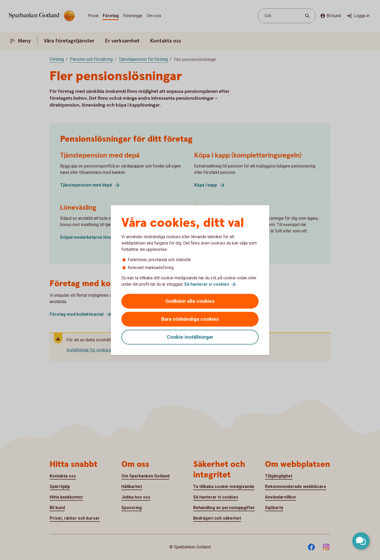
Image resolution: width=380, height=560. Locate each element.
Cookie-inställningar (190, 337)
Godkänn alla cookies (190, 301)
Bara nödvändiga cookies (190, 319)
